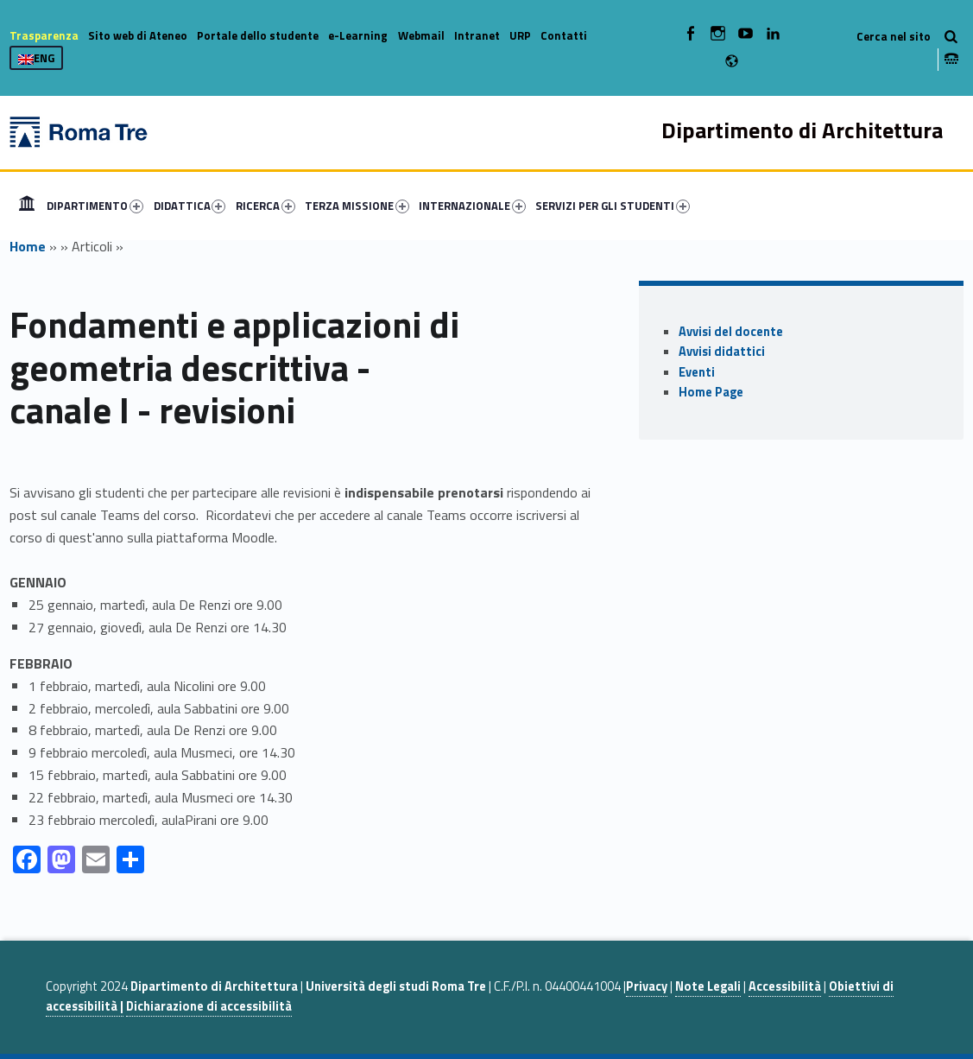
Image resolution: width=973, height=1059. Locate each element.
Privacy (646, 986)
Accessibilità (785, 986)
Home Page (711, 392)
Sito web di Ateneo (137, 35)
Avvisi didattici (722, 351)
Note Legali (708, 986)
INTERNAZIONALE (472, 205)
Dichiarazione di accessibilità (209, 1006)
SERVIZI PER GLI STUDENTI (612, 205)
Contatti (563, 35)
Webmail (421, 35)
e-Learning (358, 35)
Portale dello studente (258, 35)
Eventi (697, 372)
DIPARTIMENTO (95, 205)
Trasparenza (44, 35)
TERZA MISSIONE (357, 205)
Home (26, 205)
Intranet (477, 35)
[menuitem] (26, 205)
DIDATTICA (190, 205)
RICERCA (265, 205)
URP (520, 35)
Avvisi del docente (731, 331)
